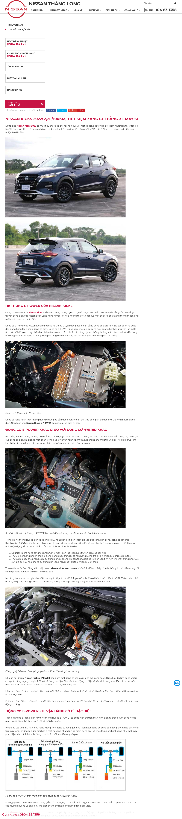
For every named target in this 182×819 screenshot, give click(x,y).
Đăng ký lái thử (42, 793)
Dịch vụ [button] (94, 10)
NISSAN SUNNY (12, 788)
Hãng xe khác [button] (58, 10)
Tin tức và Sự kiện (19, 29)
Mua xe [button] (78, 10)
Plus (116, 21)
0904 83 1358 (164, 10)
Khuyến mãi (15, 25)
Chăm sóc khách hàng (25, 55)
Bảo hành (68, 780)
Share (95, 21)
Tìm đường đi (15, 66)
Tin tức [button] (149, 10)
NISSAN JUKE (11, 798)
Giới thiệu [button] (112, 10)
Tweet (106, 21)
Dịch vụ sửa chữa (71, 777)
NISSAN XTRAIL (12, 778)
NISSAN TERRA (12, 803)
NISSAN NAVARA (13, 783)
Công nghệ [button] (131, 10)
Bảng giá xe (14, 90)
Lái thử (22, 104)
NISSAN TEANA (12, 793)
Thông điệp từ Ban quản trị (105, 780)
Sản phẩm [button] (38, 10)
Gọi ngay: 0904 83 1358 (21, 814)
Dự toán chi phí (17, 78)
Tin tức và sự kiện (130, 777)
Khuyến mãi (128, 780)
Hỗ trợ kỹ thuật (25, 43)
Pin (125, 21)
